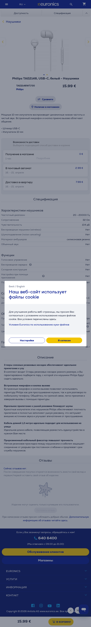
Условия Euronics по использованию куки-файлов (39, 324)
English (21, 286)
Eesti (11, 286)
